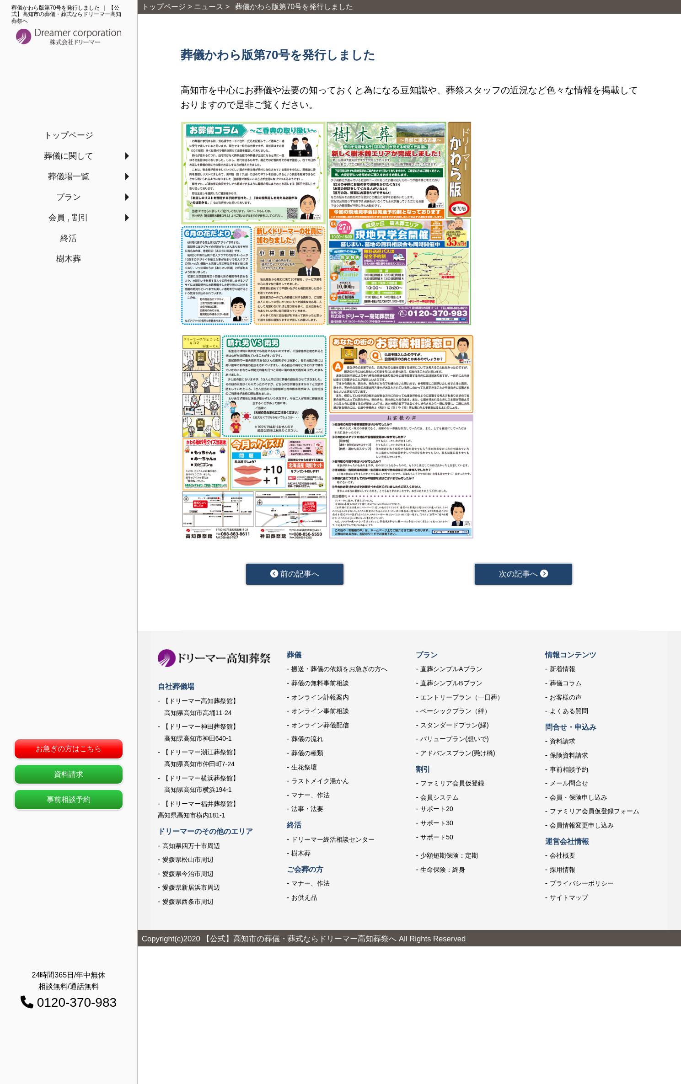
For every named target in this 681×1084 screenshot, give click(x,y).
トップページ (68, 135)
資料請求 (68, 774)
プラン (68, 197)
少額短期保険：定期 (449, 856)
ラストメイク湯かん (320, 781)
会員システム (439, 797)
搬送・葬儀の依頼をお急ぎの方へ (339, 669)
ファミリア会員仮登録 (452, 784)
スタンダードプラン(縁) (454, 725)
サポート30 (436, 823)
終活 (68, 238)
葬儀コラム (566, 683)
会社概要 (562, 856)
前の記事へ (295, 574)
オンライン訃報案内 (320, 697)
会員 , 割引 (68, 217)
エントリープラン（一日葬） (462, 697)
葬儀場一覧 (68, 176)
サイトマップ (569, 898)
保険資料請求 (569, 755)
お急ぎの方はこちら (69, 749)
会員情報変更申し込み (582, 825)
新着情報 (562, 669)
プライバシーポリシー (582, 884)
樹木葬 (68, 258)
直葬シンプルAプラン (451, 669)
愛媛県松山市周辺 (188, 860)
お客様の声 (566, 697)
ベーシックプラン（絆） (455, 712)
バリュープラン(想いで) (454, 739)
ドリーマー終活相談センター (333, 840)
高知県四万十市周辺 (191, 846)
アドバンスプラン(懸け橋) (457, 753)
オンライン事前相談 (320, 712)
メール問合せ (569, 784)
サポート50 (436, 837)
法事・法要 (307, 809)
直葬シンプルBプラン (451, 683)
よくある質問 (569, 712)
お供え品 (304, 898)
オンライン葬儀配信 (320, 725)
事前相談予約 (69, 799)
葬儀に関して (68, 155)
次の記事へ (523, 574)
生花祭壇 (304, 767)
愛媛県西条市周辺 (188, 902)
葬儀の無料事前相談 (320, 683)
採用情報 (562, 870)
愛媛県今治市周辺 (188, 874)
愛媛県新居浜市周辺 (191, 888)
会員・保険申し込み (578, 797)
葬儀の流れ (307, 739)
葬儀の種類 (307, 753)
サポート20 (436, 809)
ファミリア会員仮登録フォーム (594, 812)
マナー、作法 (310, 795)
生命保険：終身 (442, 870)
